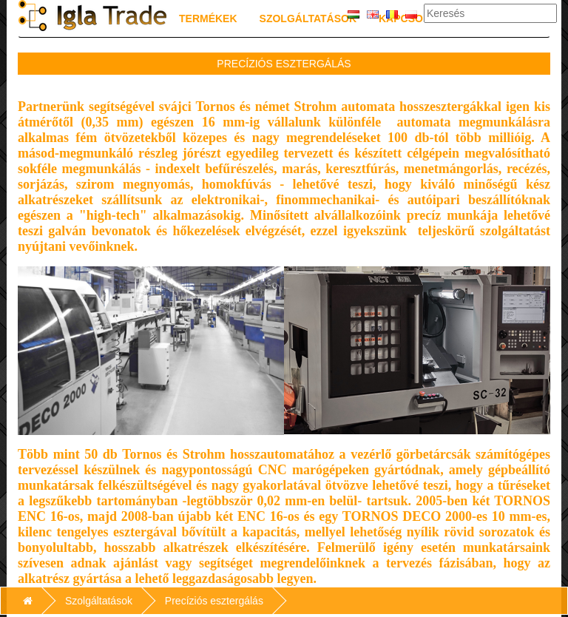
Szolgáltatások (308, 18)
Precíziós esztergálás (214, 601)
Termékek (208, 18)
